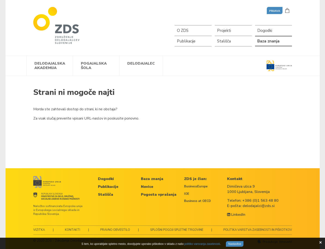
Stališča (224, 41)
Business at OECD (197, 201)
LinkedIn (236, 214)
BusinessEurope (196, 186)
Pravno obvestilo (115, 230)
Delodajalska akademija (49, 65)
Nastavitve (234, 244)
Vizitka (39, 230)
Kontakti (72, 230)
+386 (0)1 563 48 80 (260, 200)
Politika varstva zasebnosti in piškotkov (257, 230)
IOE (186, 194)
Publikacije (186, 41)
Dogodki (264, 30)
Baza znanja (268, 41)
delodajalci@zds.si (259, 205)
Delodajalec (141, 63)
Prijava (274, 11)
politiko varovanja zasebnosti (202, 244)
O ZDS (182, 30)
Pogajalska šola (94, 65)
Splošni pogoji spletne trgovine (176, 230)
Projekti (224, 30)
